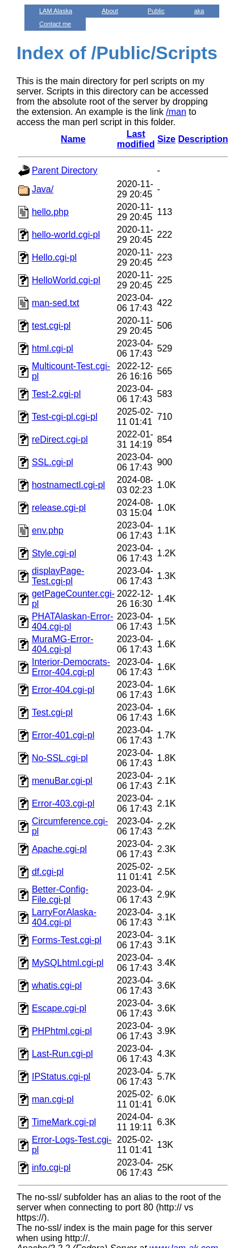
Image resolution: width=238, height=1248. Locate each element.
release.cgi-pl (59, 508)
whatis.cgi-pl (57, 985)
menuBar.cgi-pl (62, 781)
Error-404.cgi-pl (63, 690)
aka (199, 10)
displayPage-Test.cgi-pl (58, 576)
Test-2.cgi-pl (56, 394)
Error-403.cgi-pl (63, 803)
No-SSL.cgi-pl (60, 758)
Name (73, 139)
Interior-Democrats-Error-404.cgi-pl (71, 667)
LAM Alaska (55, 10)
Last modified (136, 139)
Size (166, 139)
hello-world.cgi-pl (66, 234)
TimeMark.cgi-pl (64, 1122)
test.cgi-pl (51, 325)
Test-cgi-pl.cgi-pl (65, 416)
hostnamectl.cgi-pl (68, 485)
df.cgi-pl (48, 872)
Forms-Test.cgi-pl (67, 940)
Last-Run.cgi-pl (62, 1054)
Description (203, 139)
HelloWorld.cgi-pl (66, 280)
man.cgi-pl (53, 1099)
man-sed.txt (56, 303)
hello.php (50, 212)
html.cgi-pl (52, 348)
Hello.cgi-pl (54, 257)
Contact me (55, 23)
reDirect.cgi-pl (60, 439)
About (110, 10)
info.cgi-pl (51, 1167)
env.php (48, 530)
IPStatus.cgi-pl (61, 1076)
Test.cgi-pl (52, 712)
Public (156, 10)
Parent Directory (65, 170)
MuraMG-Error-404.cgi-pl (62, 644)
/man (176, 112)
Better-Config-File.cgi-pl (60, 894)
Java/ (42, 189)
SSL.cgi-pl (52, 462)
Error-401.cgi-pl (63, 735)
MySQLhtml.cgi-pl (67, 963)
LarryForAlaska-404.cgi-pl (64, 917)
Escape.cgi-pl (59, 1008)
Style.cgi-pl (54, 553)
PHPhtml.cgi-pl (62, 1031)
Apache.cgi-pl (59, 849)
